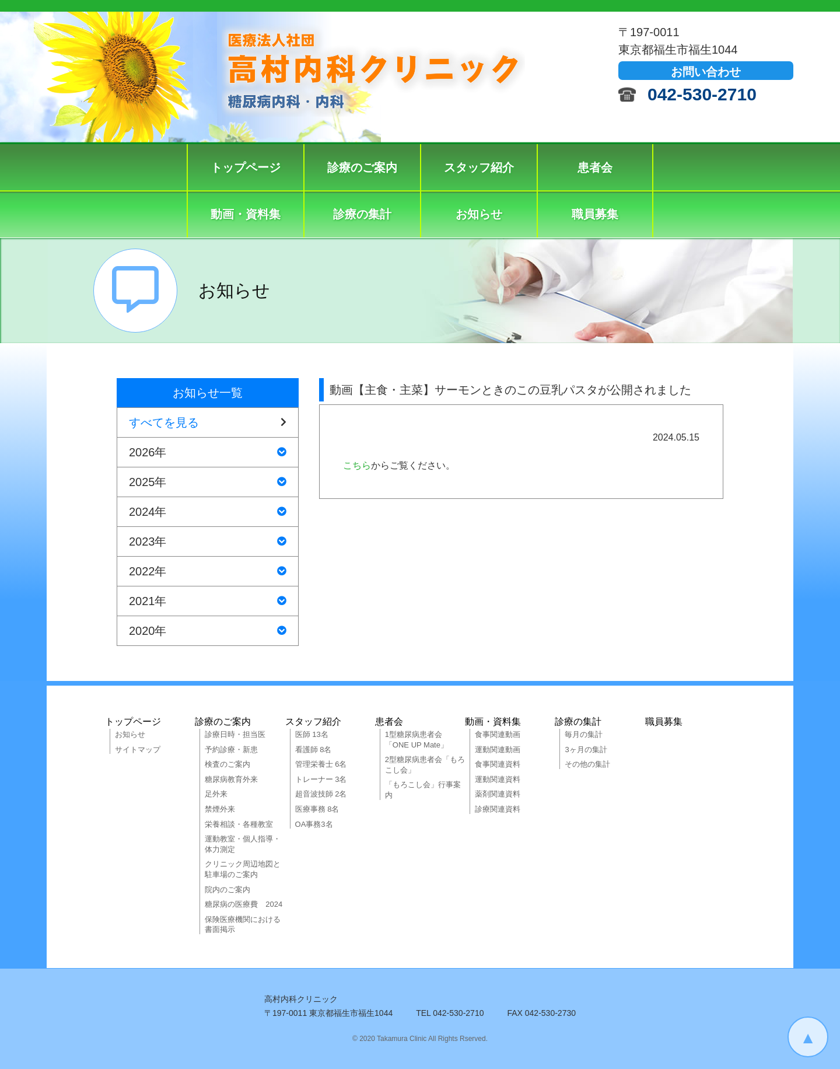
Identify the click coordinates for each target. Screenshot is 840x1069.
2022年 (207, 571)
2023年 (207, 541)
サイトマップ (137, 749)
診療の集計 (362, 214)
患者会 (595, 167)
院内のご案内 (227, 889)
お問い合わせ (706, 71)
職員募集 (595, 214)
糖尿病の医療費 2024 (243, 904)
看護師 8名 (313, 749)
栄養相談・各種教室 (239, 824)
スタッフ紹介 (479, 167)
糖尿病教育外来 (231, 779)
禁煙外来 (220, 809)
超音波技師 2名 (321, 793)
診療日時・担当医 (235, 734)
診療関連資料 (497, 809)
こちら (357, 465)
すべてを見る (207, 422)
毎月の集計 (584, 734)
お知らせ (479, 214)
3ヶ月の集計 (586, 749)
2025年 (207, 482)
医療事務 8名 (317, 809)
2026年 (207, 452)
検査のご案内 (227, 764)
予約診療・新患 (231, 749)
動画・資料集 (246, 214)
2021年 (207, 601)
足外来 (216, 793)
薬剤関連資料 (497, 793)
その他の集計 (587, 764)
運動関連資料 (497, 779)
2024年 (207, 511)
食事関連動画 (497, 734)
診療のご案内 (362, 167)
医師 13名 (311, 734)
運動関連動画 (497, 749)
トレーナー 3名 (321, 779)
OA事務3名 (314, 824)
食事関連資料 (497, 764)
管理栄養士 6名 (321, 764)
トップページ (246, 167)
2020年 (207, 630)
